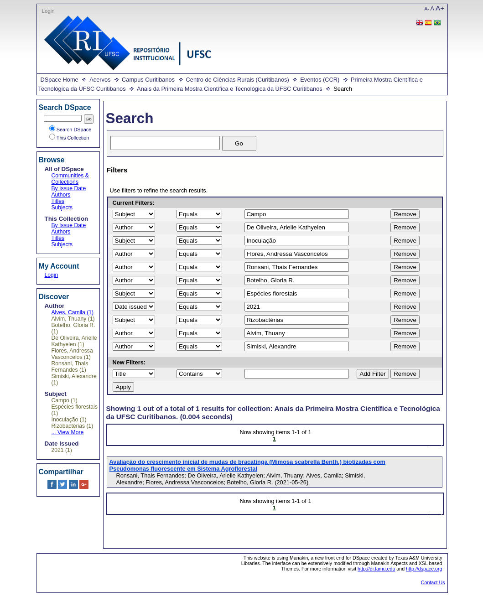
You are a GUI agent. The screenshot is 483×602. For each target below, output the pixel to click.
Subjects (62, 207)
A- (427, 8)
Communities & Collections (70, 178)
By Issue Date (69, 188)
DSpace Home (59, 79)
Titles (58, 201)
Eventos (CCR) (319, 79)
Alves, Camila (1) (73, 312)
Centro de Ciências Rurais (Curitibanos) (237, 79)
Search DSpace (70, 129)
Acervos (99, 79)
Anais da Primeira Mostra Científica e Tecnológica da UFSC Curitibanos (229, 88)
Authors (61, 195)
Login (48, 11)
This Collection (69, 137)
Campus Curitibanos (148, 79)
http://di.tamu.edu (376, 568)
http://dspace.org (424, 568)
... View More (68, 432)
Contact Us (433, 582)
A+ (440, 8)
